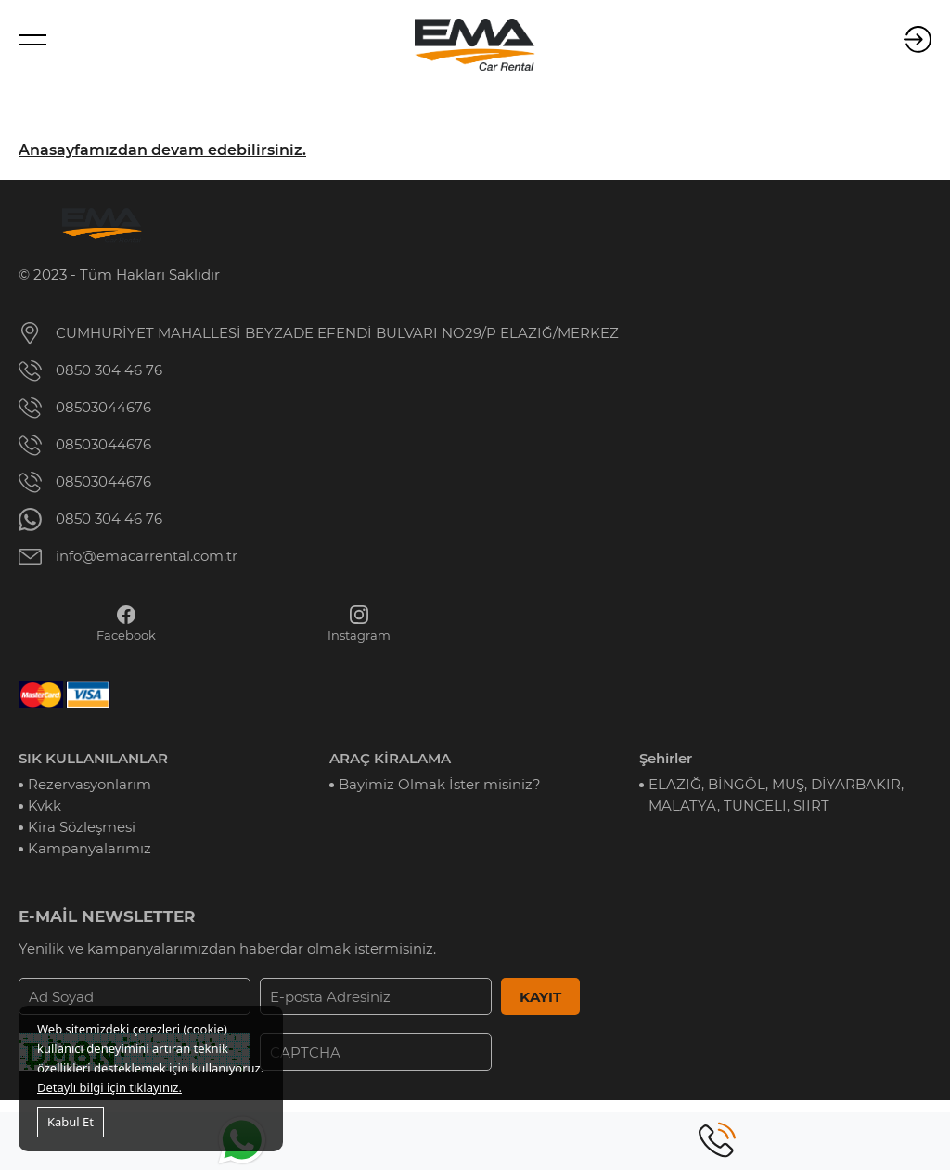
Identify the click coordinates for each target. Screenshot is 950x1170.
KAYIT (540, 997)
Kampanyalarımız (89, 848)
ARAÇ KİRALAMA (390, 758)
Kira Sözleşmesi (81, 827)
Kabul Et (70, 1121)
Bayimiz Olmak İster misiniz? (440, 784)
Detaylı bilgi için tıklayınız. (109, 1087)
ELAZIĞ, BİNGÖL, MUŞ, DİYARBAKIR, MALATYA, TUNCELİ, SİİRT (776, 794)
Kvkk (44, 805)
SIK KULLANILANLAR (93, 758)
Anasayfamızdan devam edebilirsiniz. (162, 150)
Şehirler (665, 758)
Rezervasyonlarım (89, 784)
